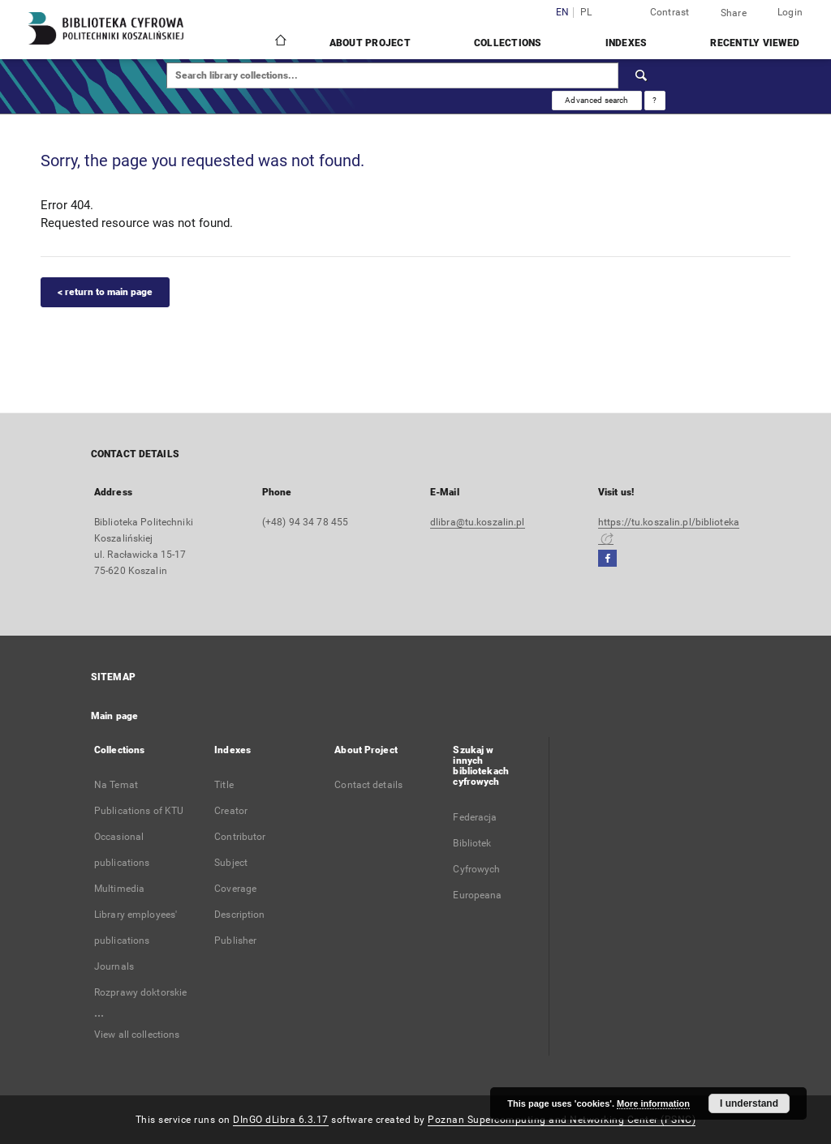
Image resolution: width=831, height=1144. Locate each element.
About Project (370, 43)
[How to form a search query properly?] (654, 100)
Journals (114, 966)
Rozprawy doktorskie (140, 992)
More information (653, 1103)
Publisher (235, 940)
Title (224, 785)
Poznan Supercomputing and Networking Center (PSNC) (561, 1119)
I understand (749, 1103)
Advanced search (596, 100)
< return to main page (105, 292)
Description (239, 914)
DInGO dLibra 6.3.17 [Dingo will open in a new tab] (281, 1119)
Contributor (239, 836)
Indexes (626, 43)
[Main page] (279, 42)
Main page (114, 716)
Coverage (235, 888)
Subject (231, 862)
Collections (508, 43)
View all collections (136, 1034)
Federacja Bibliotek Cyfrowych (476, 843)
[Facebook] (607, 559)
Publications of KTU (138, 810)
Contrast (670, 12)
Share (734, 13)
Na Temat (116, 785)
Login (790, 12)
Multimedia (119, 888)
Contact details (368, 785)
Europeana (477, 895)
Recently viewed (754, 43)
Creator (231, 810)
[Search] (641, 75)
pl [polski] (586, 12)
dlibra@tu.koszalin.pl (477, 522)
